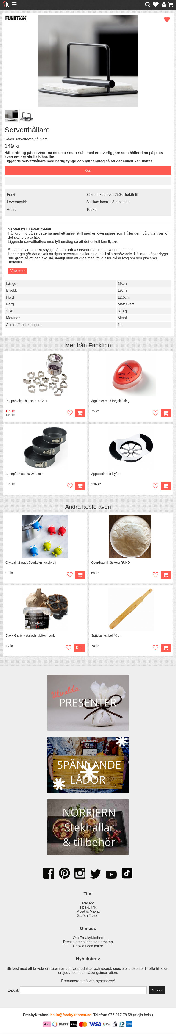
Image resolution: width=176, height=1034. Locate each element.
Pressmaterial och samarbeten (88, 943)
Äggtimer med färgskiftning (110, 401)
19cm (122, 284)
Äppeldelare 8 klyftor (106, 474)
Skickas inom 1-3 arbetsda (108, 202)
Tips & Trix (88, 909)
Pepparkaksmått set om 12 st (26, 401)
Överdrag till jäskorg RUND (110, 563)
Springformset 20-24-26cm (25, 474)
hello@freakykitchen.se (70, 1016)
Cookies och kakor (88, 947)
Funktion (99, 345)
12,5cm (124, 297)
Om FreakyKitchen (88, 939)
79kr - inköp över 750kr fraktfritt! (112, 195)
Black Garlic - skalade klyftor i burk (30, 637)
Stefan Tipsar (88, 917)
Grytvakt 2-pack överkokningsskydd (31, 563)
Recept (88, 904)
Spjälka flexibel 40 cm (106, 637)
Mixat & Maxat (87, 913)
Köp (80, 576)
